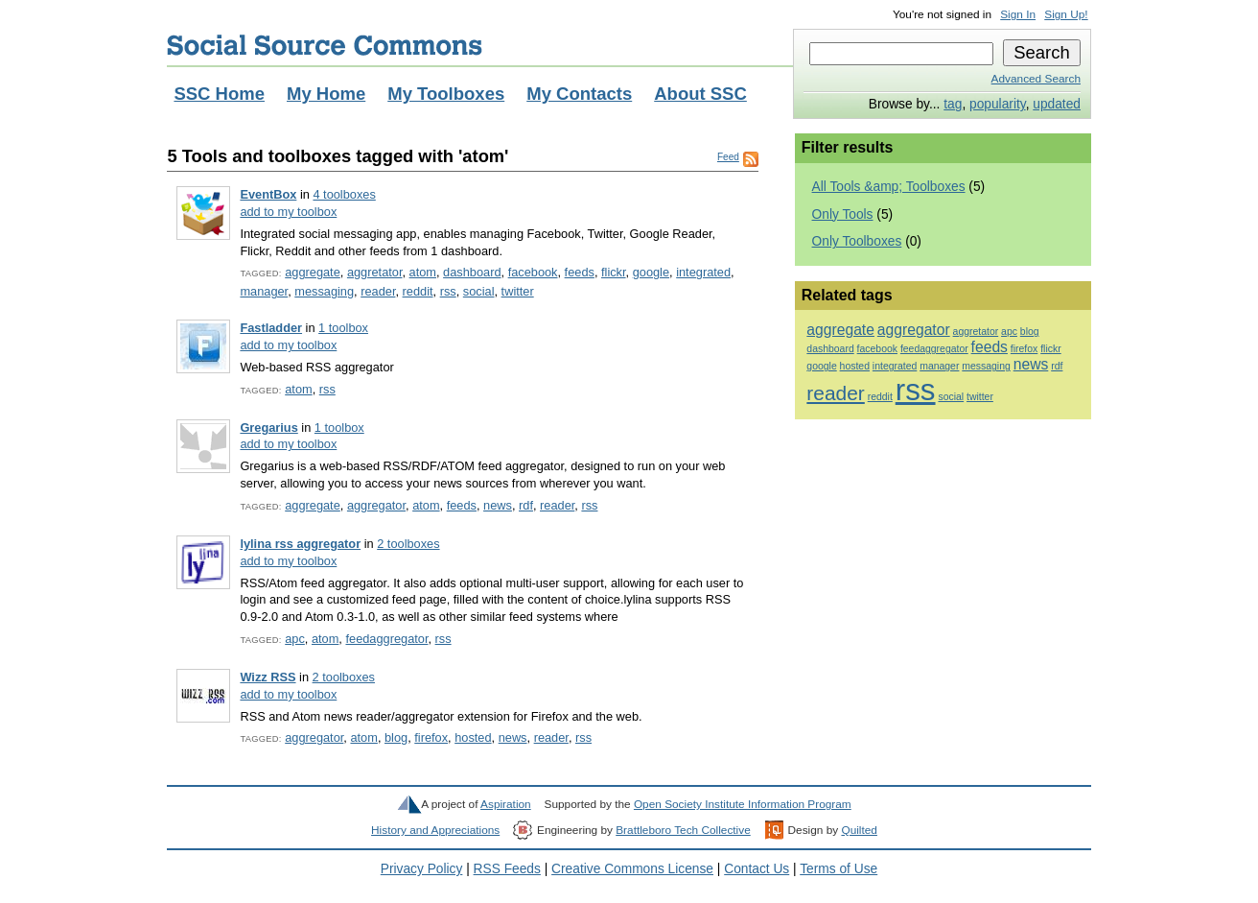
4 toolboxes (344, 194)
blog (396, 737)
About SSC (700, 93)
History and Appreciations (435, 830)
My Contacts (579, 93)
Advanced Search (1036, 78)
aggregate (312, 272)
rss (448, 291)
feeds (579, 272)
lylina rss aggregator (300, 543)
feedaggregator (386, 638)
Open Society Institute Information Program (742, 804)
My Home (326, 93)
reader (378, 291)
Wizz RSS (267, 677)
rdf (526, 505)
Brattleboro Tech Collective (683, 830)
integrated (703, 272)
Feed (728, 157)
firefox (431, 737)
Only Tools (843, 214)
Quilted (858, 830)
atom (422, 272)
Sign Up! (1065, 14)
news (497, 505)
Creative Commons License (632, 869)
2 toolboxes (408, 543)
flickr (613, 272)
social (479, 291)
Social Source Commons (324, 45)
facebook (533, 272)
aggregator (376, 505)
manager (264, 291)
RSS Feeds (507, 869)
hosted (472, 737)
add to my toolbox (288, 211)
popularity (997, 104)
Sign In (1018, 14)
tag (953, 104)
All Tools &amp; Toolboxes (889, 186)
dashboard (472, 272)
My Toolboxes (445, 93)
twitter (517, 291)
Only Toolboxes (857, 241)
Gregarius (268, 427)
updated (1057, 104)
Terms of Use (838, 869)
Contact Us (756, 869)
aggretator (375, 272)
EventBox (268, 194)
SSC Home (219, 93)
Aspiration (505, 804)
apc (295, 638)
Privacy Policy (422, 869)
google (651, 272)
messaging (324, 291)
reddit (418, 291)
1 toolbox (343, 328)
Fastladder (271, 328)
